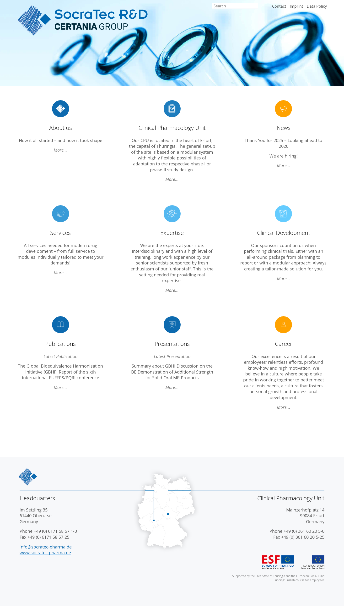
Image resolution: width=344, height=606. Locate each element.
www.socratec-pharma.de (45, 552)
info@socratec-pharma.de (46, 547)
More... (60, 150)
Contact (279, 6)
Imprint (296, 6)
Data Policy (317, 6)
